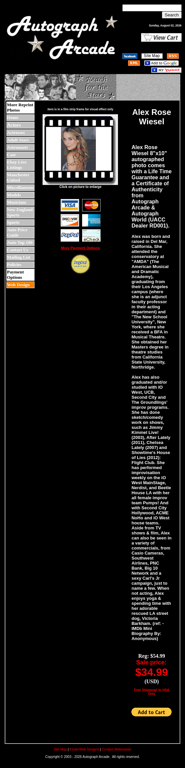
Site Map (60, 749)
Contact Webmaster (116, 749)
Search (172, 14)
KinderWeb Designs (84, 749)
